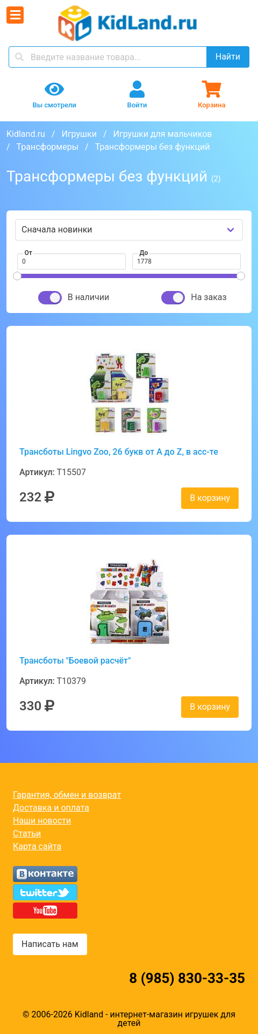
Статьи (27, 833)
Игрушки (78, 134)
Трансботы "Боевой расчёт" (75, 661)
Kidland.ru (25, 134)
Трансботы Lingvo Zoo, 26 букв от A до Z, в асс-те (118, 452)
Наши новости (42, 820)
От (28, 253)
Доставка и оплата (51, 808)
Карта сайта (37, 846)
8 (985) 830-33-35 (187, 978)
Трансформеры (47, 147)
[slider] (17, 276)
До (144, 253)
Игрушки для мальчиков (162, 134)
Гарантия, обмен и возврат (67, 795)
